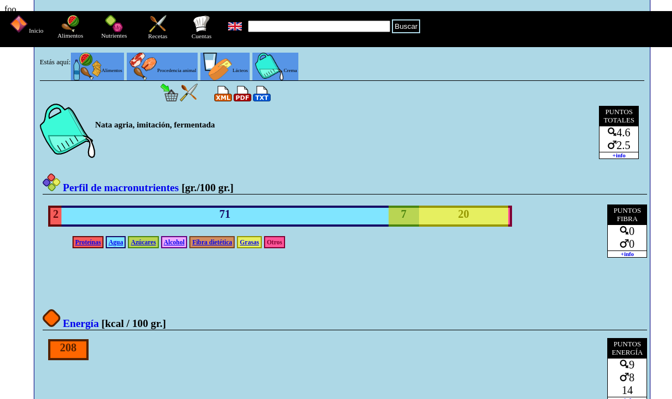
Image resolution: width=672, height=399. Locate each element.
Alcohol (174, 242)
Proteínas (88, 242)
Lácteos (225, 70)
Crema (276, 70)
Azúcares (143, 242)
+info (619, 155)
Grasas (249, 242)
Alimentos (71, 33)
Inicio (27, 30)
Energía (71, 323)
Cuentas (201, 33)
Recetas (158, 33)
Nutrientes (114, 33)
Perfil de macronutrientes (111, 187)
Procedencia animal (163, 70)
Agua (115, 242)
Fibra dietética (212, 242)
